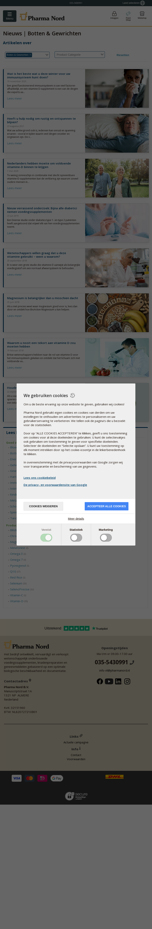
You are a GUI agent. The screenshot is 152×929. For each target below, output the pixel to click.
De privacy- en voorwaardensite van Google (56, 485)
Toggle (46, 538)
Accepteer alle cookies (106, 506)
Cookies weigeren (43, 506)
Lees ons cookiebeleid (40, 478)
